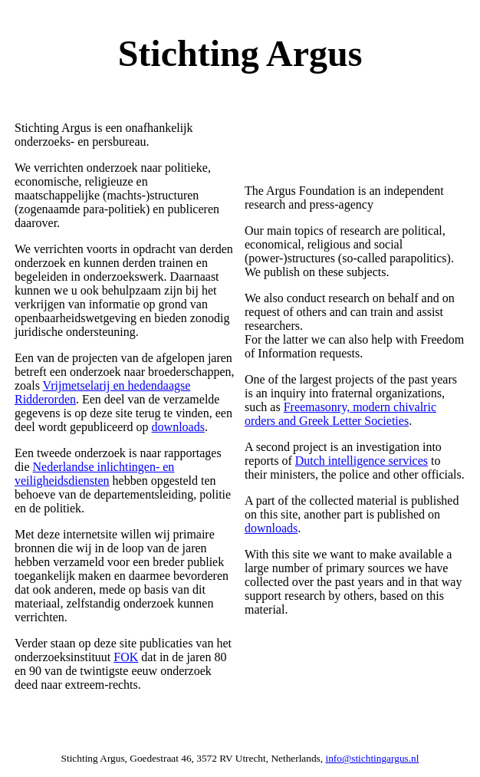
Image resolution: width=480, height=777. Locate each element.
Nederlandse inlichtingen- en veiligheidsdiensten (94, 473)
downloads (178, 426)
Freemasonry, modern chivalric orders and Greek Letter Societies (340, 413)
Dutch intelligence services (361, 460)
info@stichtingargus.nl (372, 758)
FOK (125, 656)
